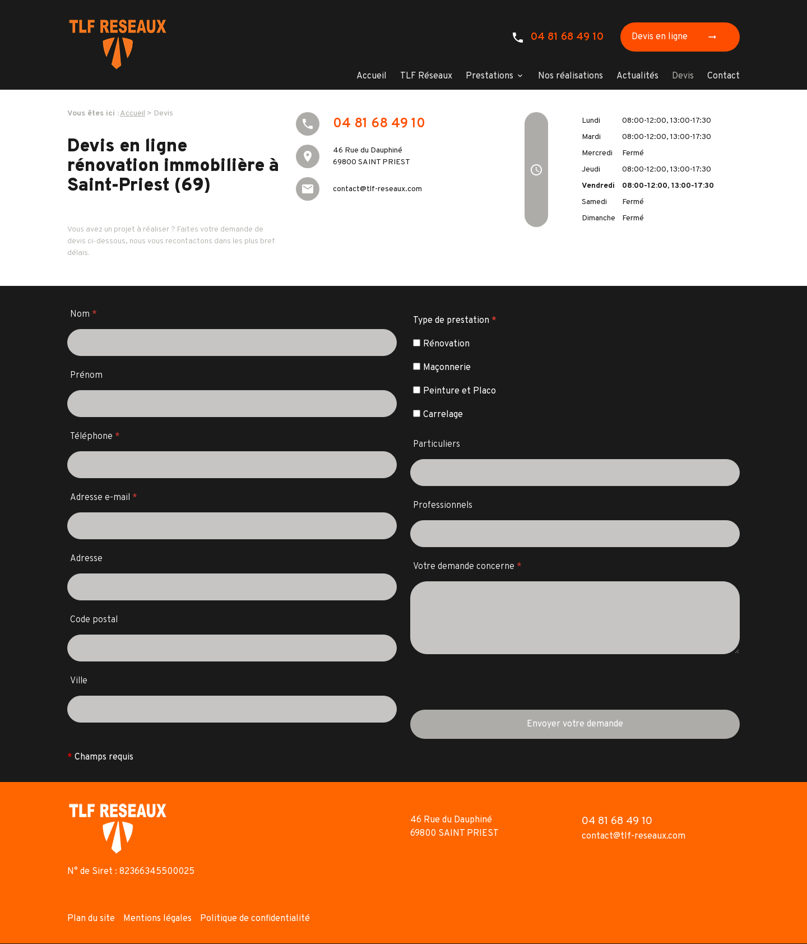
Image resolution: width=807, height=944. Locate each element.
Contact (723, 76)
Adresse (86, 558)
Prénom (86, 375)
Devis (683, 76)
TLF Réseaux (426, 76)
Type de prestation (455, 320)
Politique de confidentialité (255, 918)
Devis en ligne (678, 37)
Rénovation (441, 344)
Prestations (489, 76)
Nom (83, 314)
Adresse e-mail (103, 497)
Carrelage (438, 414)
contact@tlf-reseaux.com (377, 189)
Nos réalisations (570, 76)
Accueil (371, 76)
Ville (78, 681)
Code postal (94, 620)
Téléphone (95, 436)
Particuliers (436, 444)
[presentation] (495, 688)
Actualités (637, 76)
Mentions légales (157, 918)
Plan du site (91, 918)
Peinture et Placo (454, 391)
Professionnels (442, 505)
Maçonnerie (442, 367)
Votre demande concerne (467, 566)
